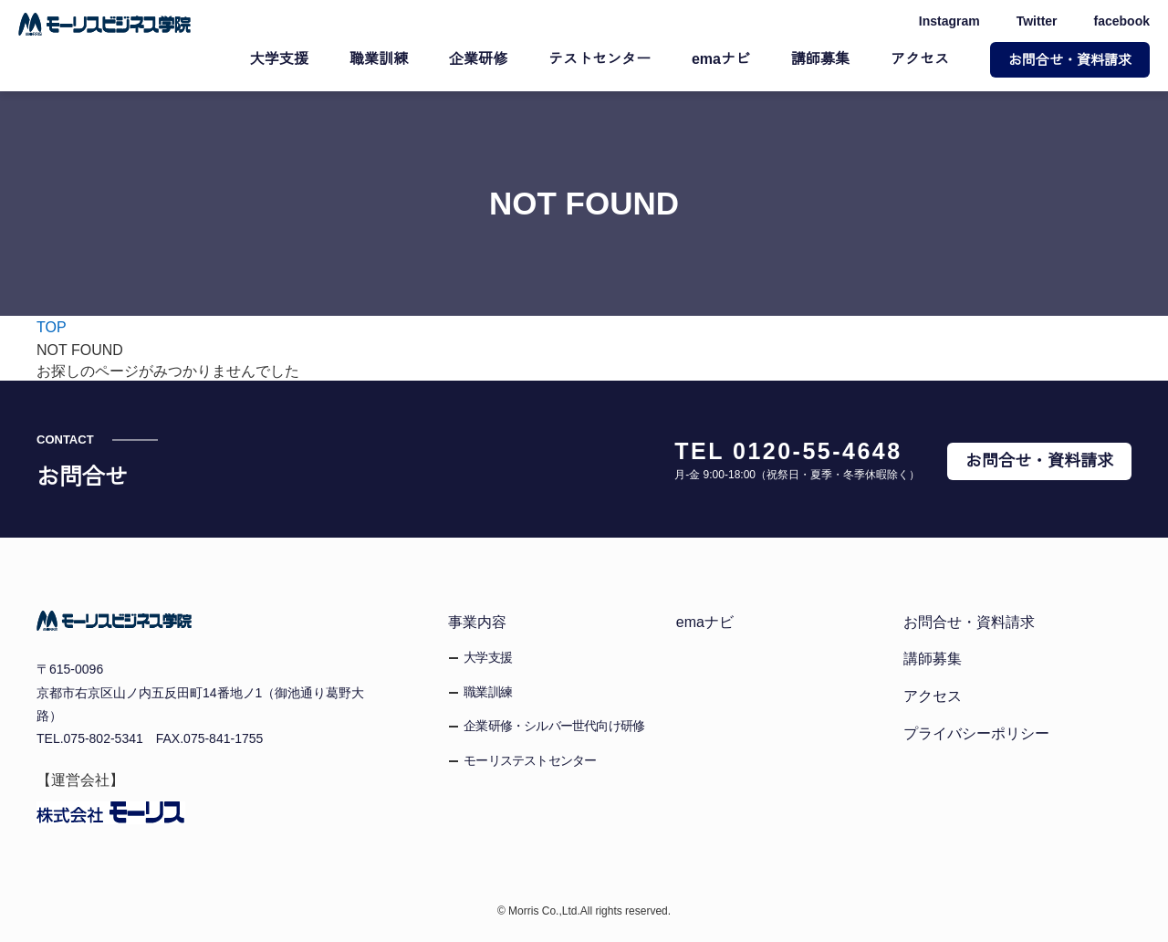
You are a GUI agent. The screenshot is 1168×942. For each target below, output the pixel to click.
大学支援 (281, 59)
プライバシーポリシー (976, 733)
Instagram (943, 22)
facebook (1122, 22)
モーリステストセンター (530, 760)
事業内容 (477, 622)
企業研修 (480, 59)
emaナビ (722, 59)
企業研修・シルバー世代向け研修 (554, 726)
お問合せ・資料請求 (1070, 59)
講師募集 (820, 59)
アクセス (920, 59)
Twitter (1034, 22)
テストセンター (601, 59)
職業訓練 (380, 59)
